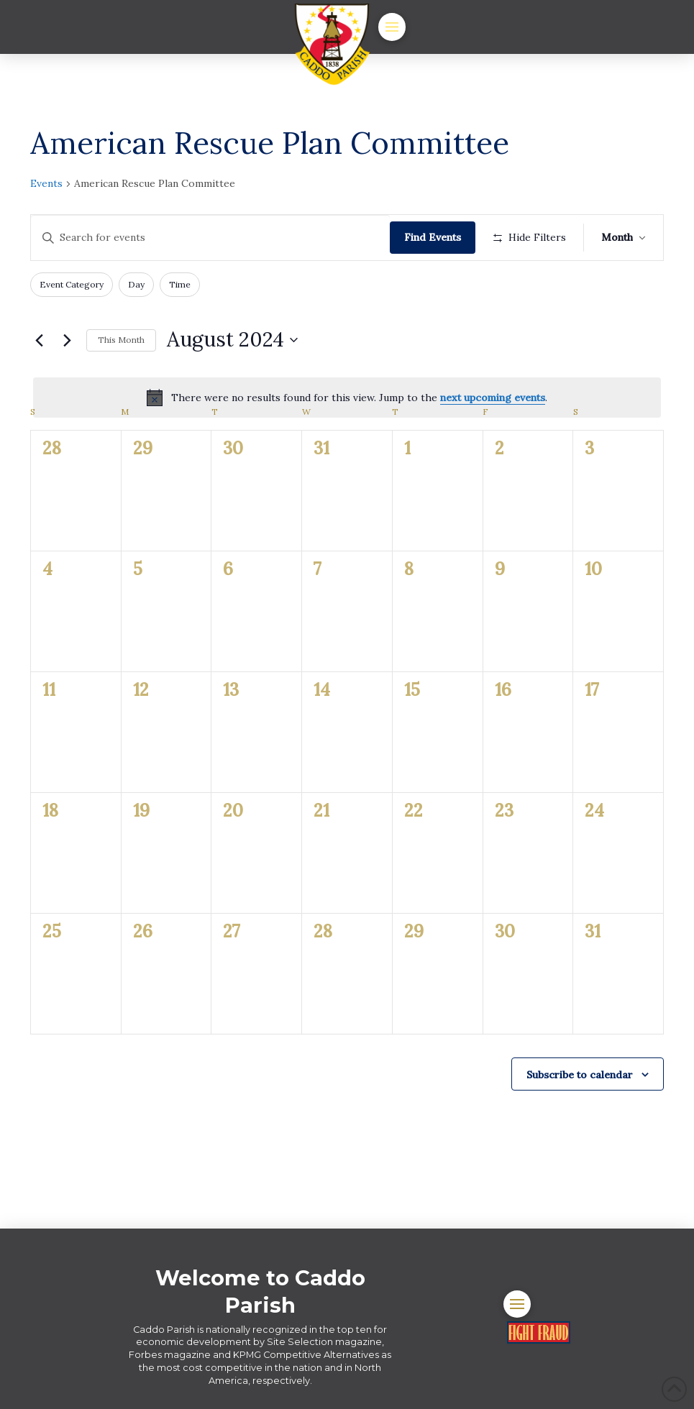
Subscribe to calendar (579, 1074)
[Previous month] (38, 340)
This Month (121, 339)
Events (46, 183)
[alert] (347, 397)
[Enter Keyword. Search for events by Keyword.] (210, 237)
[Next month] (67, 340)
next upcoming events (492, 397)
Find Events (432, 237)
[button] (392, 26)
